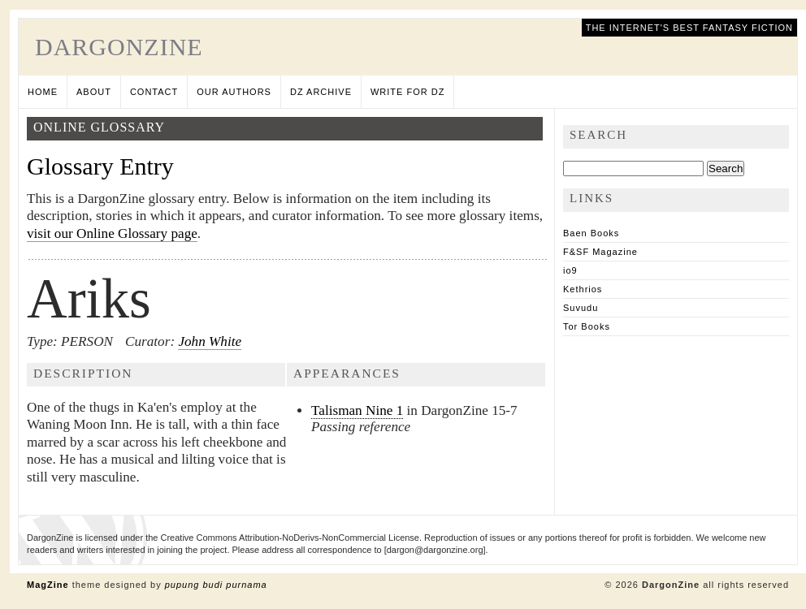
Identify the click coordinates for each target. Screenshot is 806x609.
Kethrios (582, 289)
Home (43, 92)
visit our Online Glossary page (112, 233)
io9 (570, 270)
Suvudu (580, 308)
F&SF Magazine (600, 252)
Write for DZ (407, 92)
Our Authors (234, 92)
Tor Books (586, 326)
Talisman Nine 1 (357, 410)
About (93, 92)
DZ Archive (321, 92)
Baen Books (591, 233)
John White (209, 341)
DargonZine (119, 46)
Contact (154, 92)
